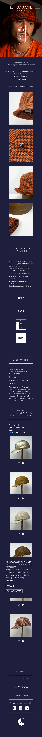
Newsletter (21, 679)
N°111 (21, 605)
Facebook (20, 708)
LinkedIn (27, 708)
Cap (26, 427)
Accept (10, 586)
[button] (21, 108)
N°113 (21, 534)
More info (9, 580)
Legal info (21, 695)
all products (21, 38)
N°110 (21, 641)
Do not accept (14, 591)
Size (21, 321)
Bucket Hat (17, 427)
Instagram (14, 708)
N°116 (21, 463)
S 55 (17, 324)
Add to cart (21, 338)
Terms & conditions (21, 687)
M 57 (21, 325)
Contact (21, 671)
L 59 (24, 324)
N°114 (21, 499)
